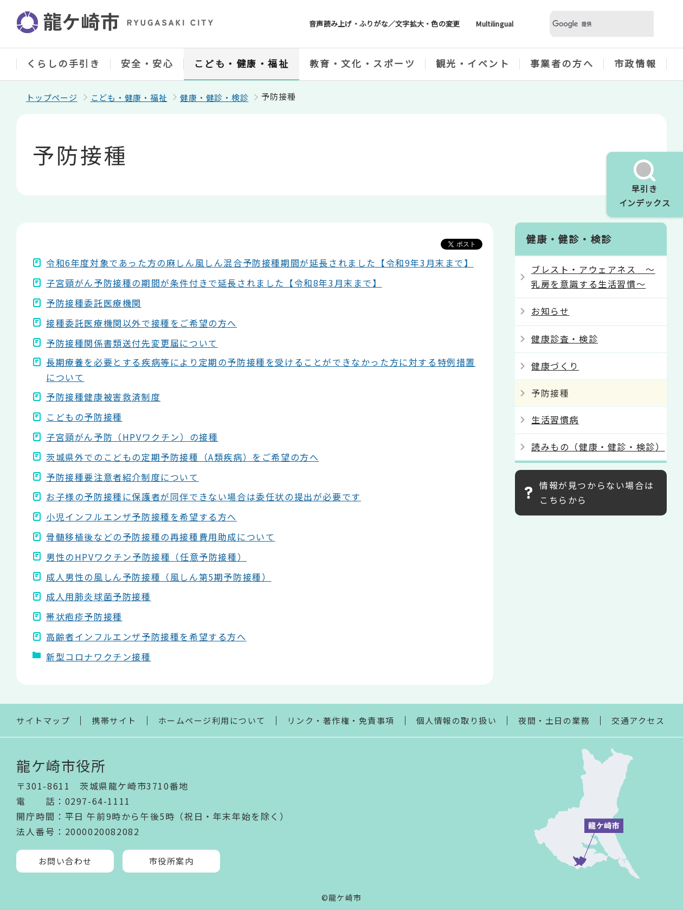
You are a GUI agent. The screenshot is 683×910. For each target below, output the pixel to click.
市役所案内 (171, 861)
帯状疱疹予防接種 (84, 616)
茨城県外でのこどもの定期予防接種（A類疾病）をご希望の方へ (182, 456)
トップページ (52, 97)
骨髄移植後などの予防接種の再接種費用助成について (160, 536)
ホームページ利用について (212, 720)
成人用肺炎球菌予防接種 (98, 596)
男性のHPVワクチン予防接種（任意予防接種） (146, 556)
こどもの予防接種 (84, 416)
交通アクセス (638, 720)
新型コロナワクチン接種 (98, 656)
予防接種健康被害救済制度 (103, 396)
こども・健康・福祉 (241, 63)
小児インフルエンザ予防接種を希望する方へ (141, 516)
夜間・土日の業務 (554, 720)
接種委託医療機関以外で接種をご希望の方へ (141, 322)
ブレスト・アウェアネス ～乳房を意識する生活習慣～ (593, 276)
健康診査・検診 (564, 338)
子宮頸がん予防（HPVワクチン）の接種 (132, 436)
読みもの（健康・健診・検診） (598, 446)
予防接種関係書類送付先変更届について (132, 342)
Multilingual (494, 23)
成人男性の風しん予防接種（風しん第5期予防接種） (158, 576)
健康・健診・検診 (214, 97)
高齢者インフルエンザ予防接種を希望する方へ (146, 636)
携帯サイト (114, 720)
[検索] (588, 24)
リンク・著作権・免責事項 (341, 720)
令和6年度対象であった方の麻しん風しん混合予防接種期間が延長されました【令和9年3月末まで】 (260, 262)
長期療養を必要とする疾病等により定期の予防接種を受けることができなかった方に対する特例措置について (260, 369)
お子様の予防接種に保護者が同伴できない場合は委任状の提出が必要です (203, 496)
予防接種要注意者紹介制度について (122, 476)
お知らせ (550, 310)
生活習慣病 (555, 419)
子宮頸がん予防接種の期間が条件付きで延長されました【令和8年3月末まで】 (214, 282)
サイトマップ (43, 720)
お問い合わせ (65, 861)
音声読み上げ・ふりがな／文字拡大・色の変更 (384, 23)
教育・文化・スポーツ (363, 63)
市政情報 (635, 63)
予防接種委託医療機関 (93, 302)
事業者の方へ (562, 63)
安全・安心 (147, 63)
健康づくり (555, 365)
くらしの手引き (64, 63)
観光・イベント (473, 63)
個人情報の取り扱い (456, 720)
